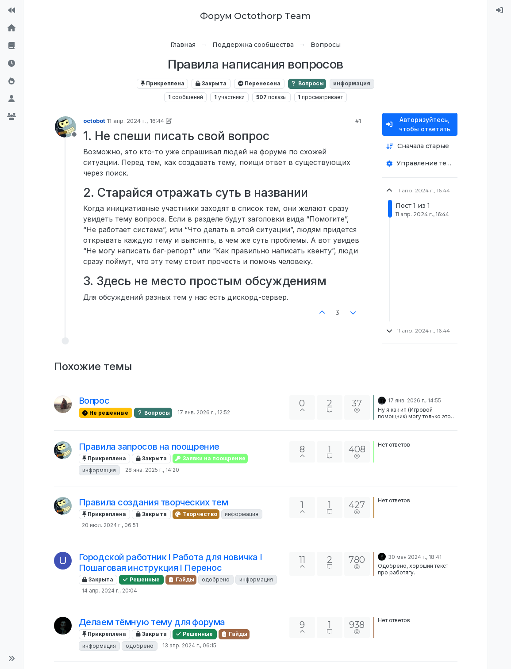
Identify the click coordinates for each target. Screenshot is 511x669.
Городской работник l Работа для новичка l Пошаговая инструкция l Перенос (170, 562)
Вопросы (307, 83)
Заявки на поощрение (210, 458)
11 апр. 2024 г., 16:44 (135, 120)
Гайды (181, 579)
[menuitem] (499, 11)
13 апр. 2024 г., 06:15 (189, 645)
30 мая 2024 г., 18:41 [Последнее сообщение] (415, 557)
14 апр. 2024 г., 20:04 (109, 590)
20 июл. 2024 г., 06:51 (110, 525)
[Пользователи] (11, 99)
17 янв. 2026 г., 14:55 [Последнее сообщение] (414, 400)
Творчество (196, 514)
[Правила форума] (11, 46)
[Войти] (499, 11)
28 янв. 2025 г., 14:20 (152, 469)
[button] (11, 658)
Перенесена (259, 83)
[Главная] (11, 28)
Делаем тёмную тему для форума (152, 622)
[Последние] (11, 64)
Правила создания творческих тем (153, 502)
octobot (94, 120)
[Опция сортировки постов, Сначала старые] (419, 146)
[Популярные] (11, 81)
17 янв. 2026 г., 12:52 (203, 412)
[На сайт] (11, 11)
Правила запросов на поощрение (149, 446)
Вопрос (94, 400)
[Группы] (11, 117)
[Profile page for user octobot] (65, 127)
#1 (358, 120)
